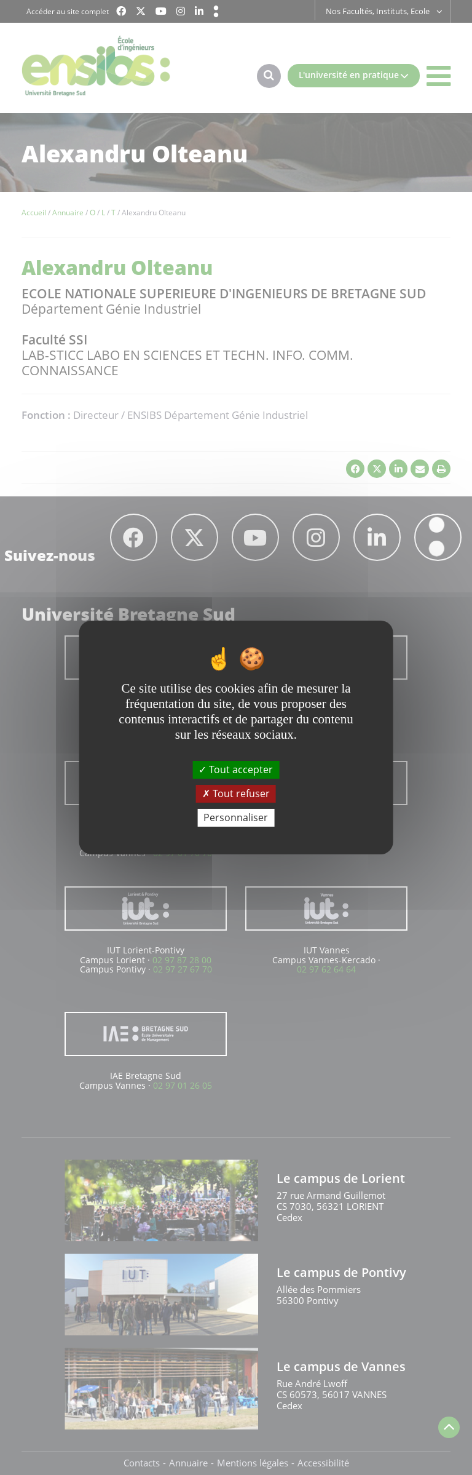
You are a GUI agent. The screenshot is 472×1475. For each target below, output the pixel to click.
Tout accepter (236, 769)
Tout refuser (236, 793)
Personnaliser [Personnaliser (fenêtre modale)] (235, 817)
